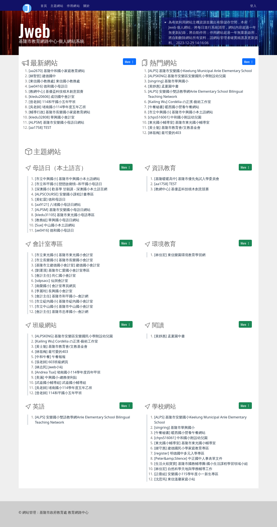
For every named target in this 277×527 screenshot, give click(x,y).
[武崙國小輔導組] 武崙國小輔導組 (60, 382)
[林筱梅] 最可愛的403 (164, 132)
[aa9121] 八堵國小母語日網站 (58, 204)
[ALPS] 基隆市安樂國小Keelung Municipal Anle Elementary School (200, 70)
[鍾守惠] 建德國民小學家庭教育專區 (181, 448)
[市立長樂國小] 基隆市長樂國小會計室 (64, 260)
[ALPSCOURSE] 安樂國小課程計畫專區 (64, 194)
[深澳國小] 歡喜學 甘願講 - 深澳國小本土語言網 (71, 189)
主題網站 (57, 5)
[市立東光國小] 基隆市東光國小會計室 (64, 254)
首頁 (44, 5)
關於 (86, 5)
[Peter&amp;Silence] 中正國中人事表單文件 (188, 458)
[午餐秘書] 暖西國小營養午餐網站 (173, 106)
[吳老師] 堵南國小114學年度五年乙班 (57, 106)
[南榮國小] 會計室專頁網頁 (55, 285)
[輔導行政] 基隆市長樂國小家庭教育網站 (59, 112)
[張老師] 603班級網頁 (51, 362)
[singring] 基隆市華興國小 (168, 81)
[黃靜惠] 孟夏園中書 (163, 86)
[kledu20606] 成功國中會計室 (52, 96)
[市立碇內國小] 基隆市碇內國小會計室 (64, 301)
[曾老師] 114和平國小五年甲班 (52, 101)
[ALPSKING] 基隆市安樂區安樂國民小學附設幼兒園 (187, 76)
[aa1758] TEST (40, 127)
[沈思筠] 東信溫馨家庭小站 (174, 479)
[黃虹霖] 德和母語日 (50, 199)
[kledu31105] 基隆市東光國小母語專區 (65, 214)
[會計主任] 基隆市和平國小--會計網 (62, 296)
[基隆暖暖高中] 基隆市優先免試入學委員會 (186, 178)
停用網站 (73, 5)
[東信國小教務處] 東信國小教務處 (54, 81)
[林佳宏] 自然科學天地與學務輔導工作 (183, 468)
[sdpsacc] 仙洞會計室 (51, 280)
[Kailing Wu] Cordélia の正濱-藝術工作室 (179, 101)
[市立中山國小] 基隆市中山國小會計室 (64, 306)
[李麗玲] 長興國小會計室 (54, 291)
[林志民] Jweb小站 (49, 367)
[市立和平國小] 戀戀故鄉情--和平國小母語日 (68, 183)
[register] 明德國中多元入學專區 (179, 453)
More (129, 61)
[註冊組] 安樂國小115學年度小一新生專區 (186, 474)
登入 (253, 5)
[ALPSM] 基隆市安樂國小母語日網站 (56, 122)
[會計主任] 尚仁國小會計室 (55, 275)
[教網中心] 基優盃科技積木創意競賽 (56, 91)
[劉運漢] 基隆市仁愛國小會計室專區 (62, 270)
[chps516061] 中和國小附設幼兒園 (175, 117)
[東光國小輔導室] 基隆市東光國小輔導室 (179, 122)
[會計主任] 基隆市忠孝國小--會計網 (62, 311)
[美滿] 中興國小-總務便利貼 (56, 377)
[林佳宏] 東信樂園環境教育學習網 (180, 254)
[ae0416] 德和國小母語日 (48, 86)
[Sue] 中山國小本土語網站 (55, 225)
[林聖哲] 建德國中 (42, 76)
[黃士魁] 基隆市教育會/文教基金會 (174, 127)
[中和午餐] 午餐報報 (50, 356)
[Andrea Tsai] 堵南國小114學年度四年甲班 (68, 372)
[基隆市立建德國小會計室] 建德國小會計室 (67, 265)
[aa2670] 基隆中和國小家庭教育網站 (57, 70)
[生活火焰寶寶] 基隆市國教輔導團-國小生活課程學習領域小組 (201, 463)
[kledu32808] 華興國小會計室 (52, 117)
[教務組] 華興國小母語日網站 (57, 220)
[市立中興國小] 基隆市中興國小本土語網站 (180, 112)
